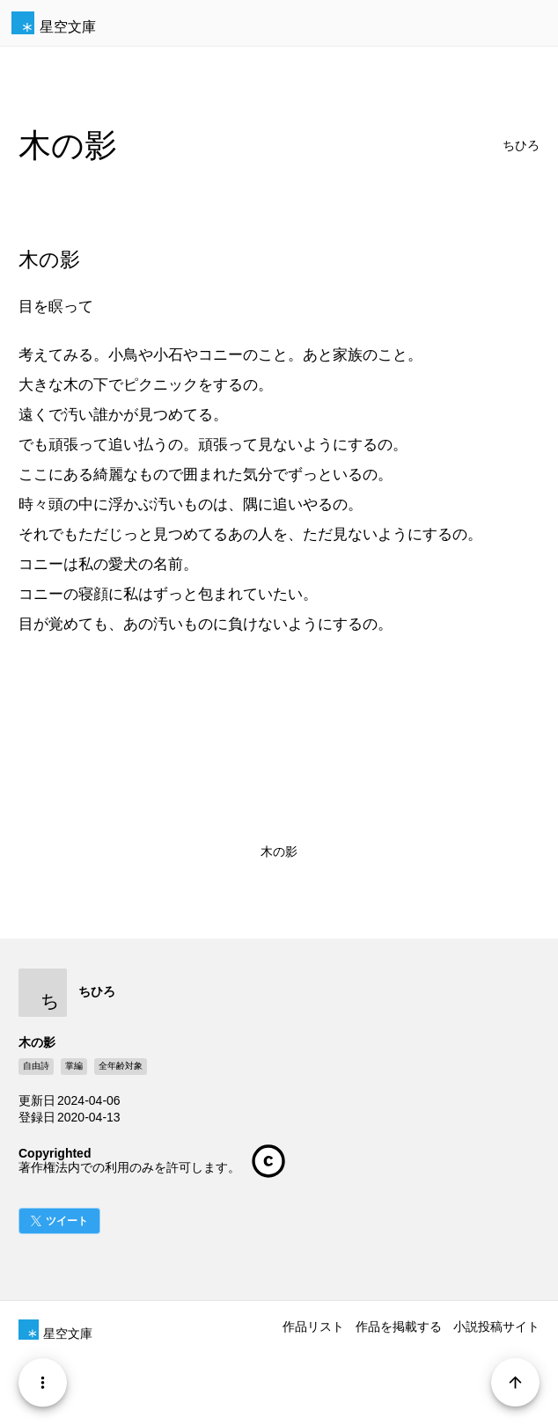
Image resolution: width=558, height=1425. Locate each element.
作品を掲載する (399, 1326)
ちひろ (521, 145)
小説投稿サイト (496, 1326)
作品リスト (313, 1326)
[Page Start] (515, 1382)
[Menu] (42, 1382)
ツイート (67, 1221)
